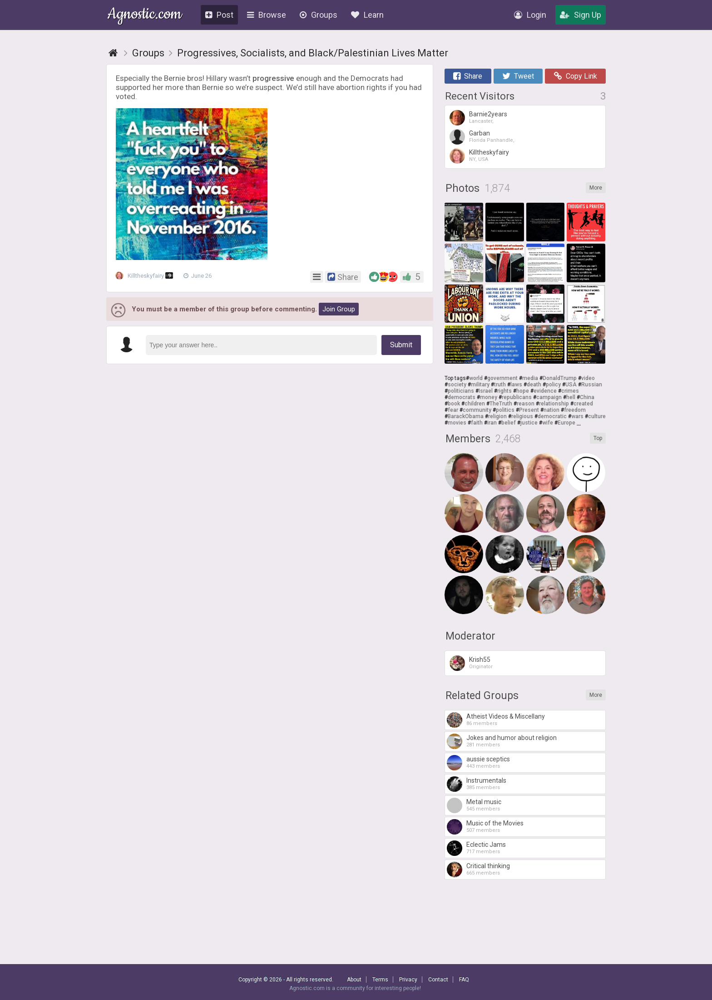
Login (530, 15)
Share (467, 76)
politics (505, 410)
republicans (517, 397)
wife (547, 423)
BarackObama (466, 416)
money (488, 397)
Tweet (518, 76)
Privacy (408, 979)
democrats (461, 397)
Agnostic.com (144, 15)
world (476, 378)
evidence (545, 391)
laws (516, 384)
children (475, 403)
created (583, 403)
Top (597, 438)
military (480, 384)
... (579, 423)
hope (522, 391)
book (454, 403)
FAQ (464, 979)
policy (553, 384)
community (477, 410)
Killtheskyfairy (146, 276)
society (457, 384)
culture (597, 416)
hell (570, 397)
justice (529, 423)
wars (577, 416)
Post (219, 15)
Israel (486, 391)
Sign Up (580, 15)
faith (477, 423)
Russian (591, 384)
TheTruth (501, 403)
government (502, 378)
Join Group (338, 309)
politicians (461, 391)
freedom (575, 410)
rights (504, 391)
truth (500, 384)
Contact (438, 979)
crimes (570, 391)
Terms (380, 979)
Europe (566, 423)
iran (492, 423)
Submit (401, 344)
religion (497, 416)
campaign (549, 397)
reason (525, 403)
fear (453, 410)
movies (457, 423)
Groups (318, 15)
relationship (554, 403)
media (530, 378)
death (534, 384)
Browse (266, 15)
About (354, 979)
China (587, 397)
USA (571, 384)
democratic (552, 416)
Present (529, 410)
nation (551, 410)
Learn (367, 15)
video (588, 378)
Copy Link (575, 76)
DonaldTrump (560, 378)
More (595, 188)
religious (522, 416)
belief (508, 423)
